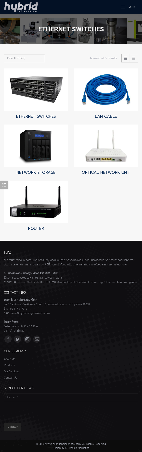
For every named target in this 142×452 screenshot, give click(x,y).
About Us (9, 359)
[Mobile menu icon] (128, 7)
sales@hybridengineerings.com (30, 313)
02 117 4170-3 (18, 309)
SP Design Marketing (77, 448)
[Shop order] (24, 58)
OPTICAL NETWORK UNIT (106, 172)
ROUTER (36, 228)
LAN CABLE (106, 116)
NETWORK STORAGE (35, 172)
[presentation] (34, 411)
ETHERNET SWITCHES (36, 116)
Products (9, 365)
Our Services (11, 371)
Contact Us (10, 378)
